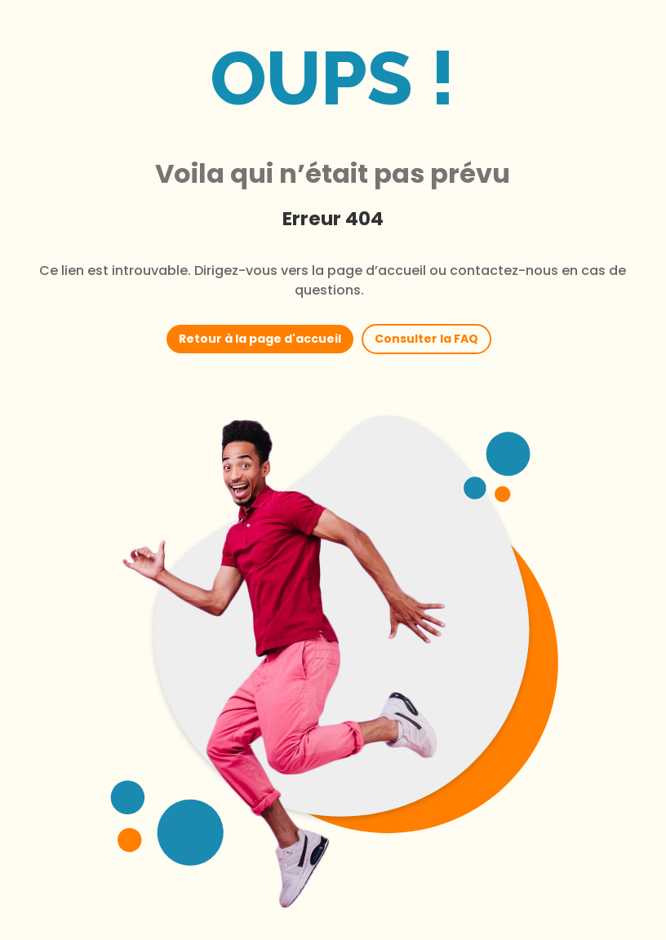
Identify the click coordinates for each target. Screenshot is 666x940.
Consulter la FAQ (426, 338)
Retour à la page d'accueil (260, 338)
